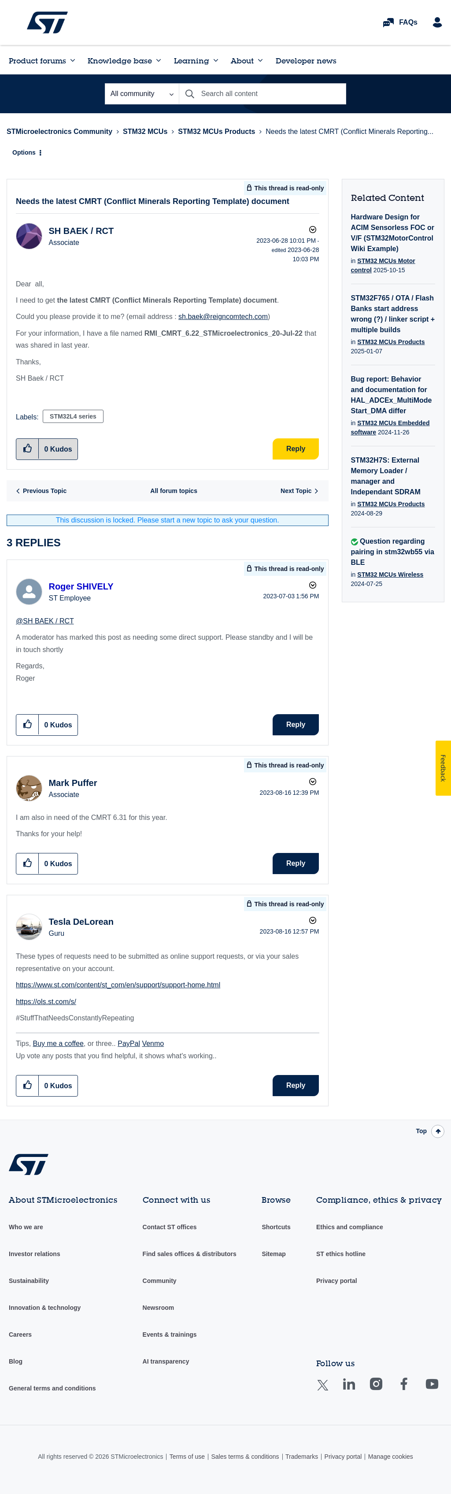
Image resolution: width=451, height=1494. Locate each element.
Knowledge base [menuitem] (120, 60)
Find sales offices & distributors (190, 1253)
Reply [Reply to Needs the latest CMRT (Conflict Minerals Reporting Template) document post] (296, 448)
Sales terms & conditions (245, 1456)
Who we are (26, 1227)
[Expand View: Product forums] (72, 60)
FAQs (408, 22)
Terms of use (187, 1456)
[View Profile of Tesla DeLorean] (80, 922)
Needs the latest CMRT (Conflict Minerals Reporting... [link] (349, 131)
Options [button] (24, 152)
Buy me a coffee (58, 1043)
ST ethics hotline (341, 1253)
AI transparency (166, 1361)
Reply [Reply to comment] (296, 724)
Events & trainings (170, 1334)
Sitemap (273, 1253)
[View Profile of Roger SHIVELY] (80, 586)
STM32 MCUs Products (216, 131)
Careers (20, 1334)
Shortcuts (276, 1227)
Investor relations (34, 1253)
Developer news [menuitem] (306, 60)
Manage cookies (390, 1456)
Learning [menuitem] (191, 60)
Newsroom (158, 1307)
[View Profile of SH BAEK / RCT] (81, 231)
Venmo (153, 1043)
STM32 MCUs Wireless (390, 574)
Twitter (329, 1390)
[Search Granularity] (142, 93)
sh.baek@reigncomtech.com (223, 316)
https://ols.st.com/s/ (46, 1001)
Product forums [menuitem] (37, 60)
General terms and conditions (52, 1388)
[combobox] (262, 93)
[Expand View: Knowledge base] (158, 60)
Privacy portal (336, 1280)
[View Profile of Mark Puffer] (72, 783)
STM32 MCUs (145, 131)
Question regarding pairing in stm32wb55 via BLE (392, 552)
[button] (27, 724)
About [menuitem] (242, 60)
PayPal (129, 1043)
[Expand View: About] (260, 60)
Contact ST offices (170, 1227)
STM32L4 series (73, 416)
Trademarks (301, 1456)
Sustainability (29, 1280)
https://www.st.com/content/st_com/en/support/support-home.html (118, 985)
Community (160, 1280)
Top (421, 1130)
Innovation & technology (45, 1307)
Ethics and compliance (349, 1227)
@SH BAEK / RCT (45, 621)
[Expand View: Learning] (215, 60)
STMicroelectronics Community (47, 22)
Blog (15, 1361)
